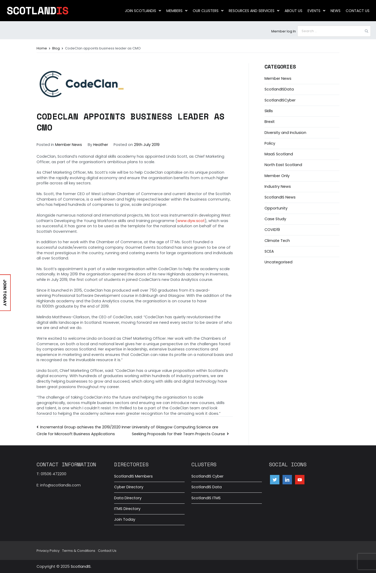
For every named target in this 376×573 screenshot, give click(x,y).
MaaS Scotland (279, 154)
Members (176, 10)
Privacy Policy (48, 550)
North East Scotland (283, 164)
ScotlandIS (81, 566)
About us (293, 10)
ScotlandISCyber (280, 100)
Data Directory (128, 498)
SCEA (269, 251)
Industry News (278, 186)
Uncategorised (278, 262)
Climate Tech (277, 240)
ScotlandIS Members (133, 476)
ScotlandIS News (280, 197)
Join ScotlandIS (143, 10)
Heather (100, 144)
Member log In (283, 31)
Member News (68, 144)
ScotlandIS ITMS (206, 498)
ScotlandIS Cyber (207, 476)
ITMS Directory (127, 508)
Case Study (275, 219)
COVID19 (272, 229)
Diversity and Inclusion (285, 132)
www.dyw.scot (191, 220)
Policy (270, 143)
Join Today (124, 519)
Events (316, 10)
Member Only (277, 175)
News (335, 10)
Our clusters (208, 10)
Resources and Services (254, 10)
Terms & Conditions (78, 550)
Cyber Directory (128, 487)
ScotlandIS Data (206, 487)
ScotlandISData (279, 89)
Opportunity (276, 208)
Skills (269, 111)
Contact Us (357, 10)
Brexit (270, 121)
